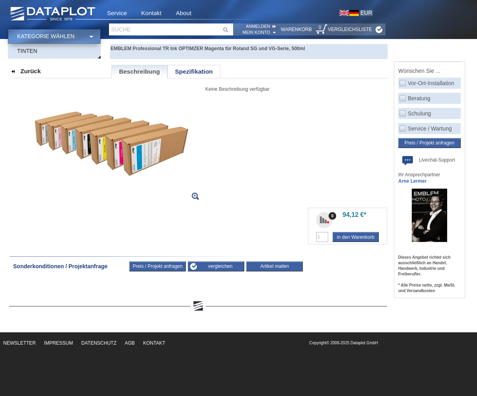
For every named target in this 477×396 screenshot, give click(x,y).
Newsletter (19, 343)
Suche (120, 29)
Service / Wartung (430, 128)
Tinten (27, 51)
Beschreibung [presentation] (139, 71)
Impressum (58, 343)
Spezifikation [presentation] (194, 71)
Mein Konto (256, 32)
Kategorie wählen (45, 36)
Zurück (30, 71)
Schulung (419, 113)
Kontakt (151, 13)
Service (117, 13)
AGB (130, 343)
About (183, 13)
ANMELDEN (258, 26)
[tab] (139, 71)
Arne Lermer (412, 181)
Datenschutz (98, 343)
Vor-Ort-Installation (431, 83)
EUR (366, 13)
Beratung (419, 98)
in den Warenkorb (355, 237)
